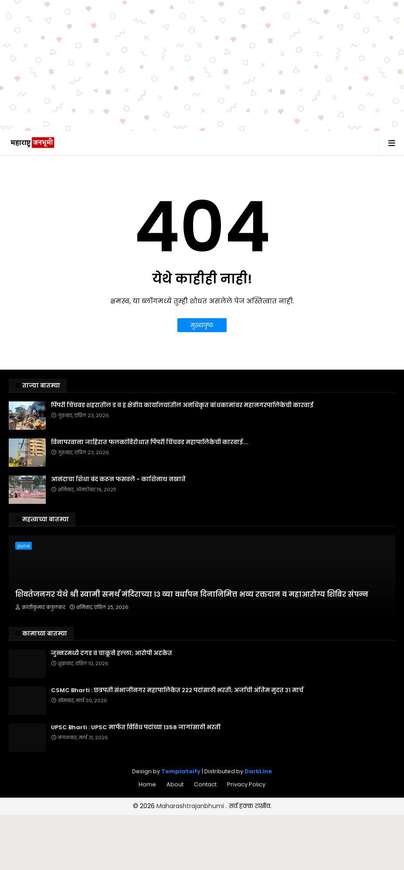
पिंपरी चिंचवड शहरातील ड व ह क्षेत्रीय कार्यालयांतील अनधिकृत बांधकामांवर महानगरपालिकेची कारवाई (182, 405)
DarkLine (258, 771)
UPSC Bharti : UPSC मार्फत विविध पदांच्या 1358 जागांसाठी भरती (136, 727)
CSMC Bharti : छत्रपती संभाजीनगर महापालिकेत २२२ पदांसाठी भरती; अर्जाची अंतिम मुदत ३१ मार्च (177, 690)
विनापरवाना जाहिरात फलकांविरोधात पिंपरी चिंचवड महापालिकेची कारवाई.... (149, 442)
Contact (205, 784)
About (174, 784)
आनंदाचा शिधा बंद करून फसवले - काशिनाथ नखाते (118, 479)
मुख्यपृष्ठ (202, 325)
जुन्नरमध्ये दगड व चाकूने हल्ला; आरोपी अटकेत (111, 653)
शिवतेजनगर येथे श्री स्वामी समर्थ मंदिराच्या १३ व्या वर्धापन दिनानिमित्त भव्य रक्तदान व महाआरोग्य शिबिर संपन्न (191, 594)
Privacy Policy (246, 784)
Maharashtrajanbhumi (191, 806)
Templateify (180, 771)
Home (147, 784)
